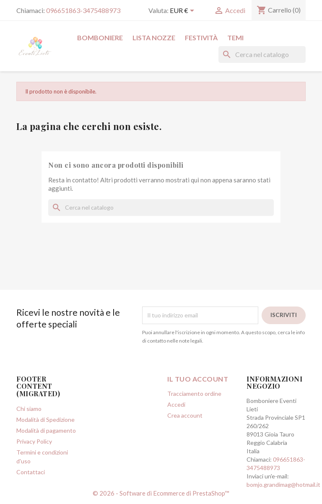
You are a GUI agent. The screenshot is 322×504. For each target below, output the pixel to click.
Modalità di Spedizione (45, 419)
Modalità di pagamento (46, 430)
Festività (201, 38)
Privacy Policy (34, 441)
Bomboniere (100, 38)
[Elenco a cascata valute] (183, 11)
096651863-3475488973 (83, 10)
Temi (235, 38)
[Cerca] (262, 54)
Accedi (176, 404)
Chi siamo (29, 408)
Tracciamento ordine (194, 393)
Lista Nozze (153, 38)
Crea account (185, 415)
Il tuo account (197, 379)
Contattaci (30, 471)
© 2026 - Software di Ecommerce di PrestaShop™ (161, 493)
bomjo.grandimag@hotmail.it (283, 484)
